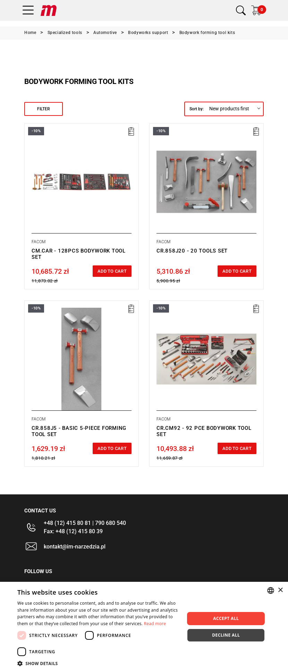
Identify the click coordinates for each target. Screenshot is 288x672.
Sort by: (196, 109)
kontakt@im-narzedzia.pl (74, 546)
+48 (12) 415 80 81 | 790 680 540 (85, 523)
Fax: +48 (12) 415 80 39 (73, 531)
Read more (155, 624)
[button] (98, 663)
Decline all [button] (226, 635)
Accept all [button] (226, 618)
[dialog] (144, 627)
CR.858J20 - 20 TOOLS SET (192, 251)
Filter (43, 109)
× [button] (280, 590)
